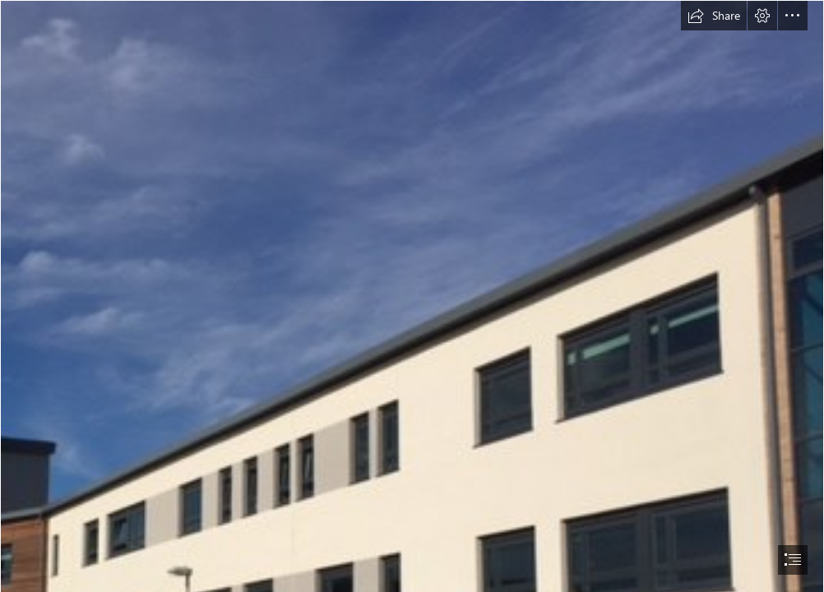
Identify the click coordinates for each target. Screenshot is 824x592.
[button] (714, 15)
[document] (412, 296)
